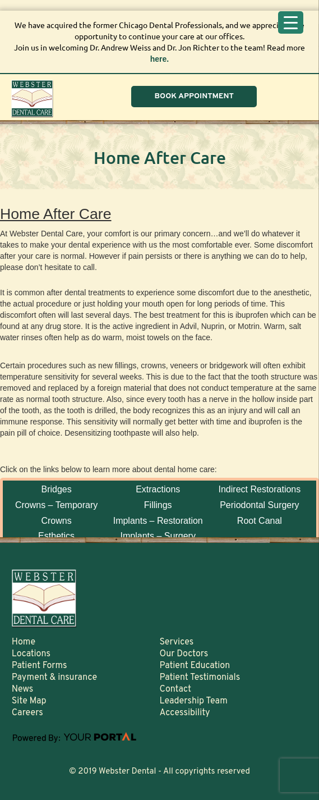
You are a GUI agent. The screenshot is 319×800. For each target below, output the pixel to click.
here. (159, 58)
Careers (27, 713)
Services (176, 642)
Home (23, 642)
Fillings (158, 505)
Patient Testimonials (199, 677)
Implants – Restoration (158, 520)
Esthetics (56, 536)
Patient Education (194, 665)
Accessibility (184, 713)
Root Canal (259, 520)
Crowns (56, 520)
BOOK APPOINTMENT (194, 96)
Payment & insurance (55, 677)
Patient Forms (39, 665)
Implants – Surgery (158, 536)
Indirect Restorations (260, 489)
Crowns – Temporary (56, 505)
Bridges (56, 489)
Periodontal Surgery (259, 505)
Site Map (29, 701)
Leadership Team (193, 701)
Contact (175, 689)
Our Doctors (183, 654)
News (23, 689)
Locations (31, 654)
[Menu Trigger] (290, 22)
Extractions (158, 489)
